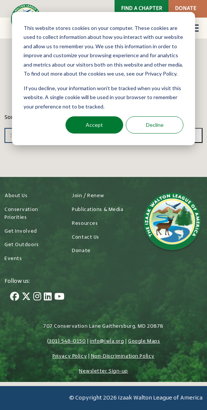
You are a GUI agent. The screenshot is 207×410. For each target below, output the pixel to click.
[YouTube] (59, 297)
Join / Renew (88, 196)
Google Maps (144, 341)
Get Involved (20, 231)
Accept (94, 125)
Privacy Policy (69, 356)
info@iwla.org (107, 341)
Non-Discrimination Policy (123, 356)
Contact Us (85, 237)
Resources (85, 223)
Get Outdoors (21, 245)
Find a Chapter (141, 9)
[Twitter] (26, 297)
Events (13, 258)
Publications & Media (97, 209)
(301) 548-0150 (66, 341)
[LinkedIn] (48, 297)
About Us (15, 196)
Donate (185, 9)
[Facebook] (14, 297)
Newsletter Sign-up (103, 371)
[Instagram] (37, 297)
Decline (155, 125)
